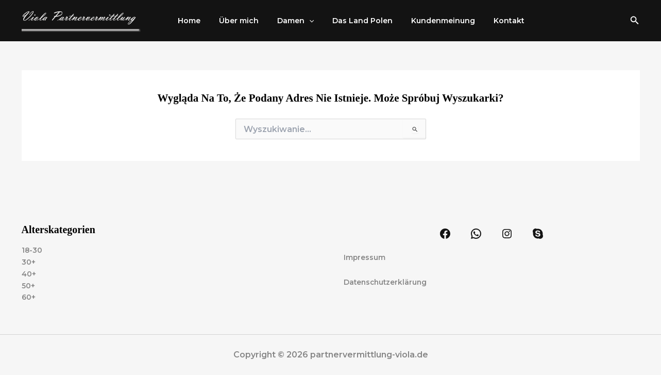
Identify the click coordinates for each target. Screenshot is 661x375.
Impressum (365, 257)
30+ (29, 261)
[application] (298, 20)
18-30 (32, 249)
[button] (634, 20)
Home (187, 20)
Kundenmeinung (424, 20)
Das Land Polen (348, 20)
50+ (28, 285)
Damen (285, 20)
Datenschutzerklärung (387, 281)
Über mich (232, 20)
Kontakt (486, 20)
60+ (29, 297)
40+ (29, 273)
